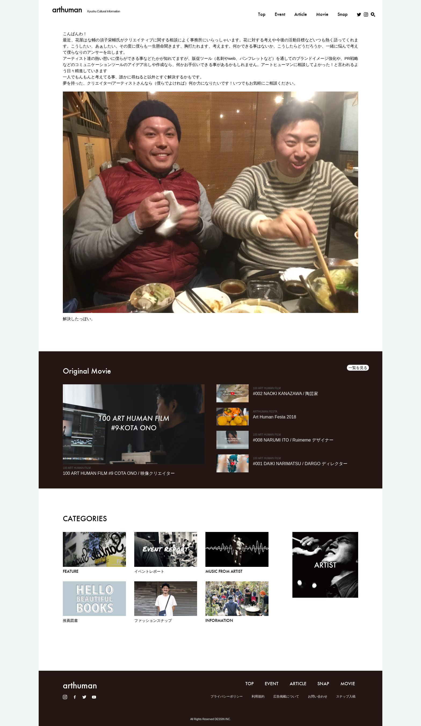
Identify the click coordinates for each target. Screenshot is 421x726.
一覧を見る (358, 368)
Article (300, 10)
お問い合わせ (317, 696)
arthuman (67, 9)
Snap (342, 10)
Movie (322, 10)
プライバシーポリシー (226, 696)
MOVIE (347, 684)
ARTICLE (298, 684)
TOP (249, 684)
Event (280, 10)
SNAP (323, 684)
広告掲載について (286, 696)
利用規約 (258, 696)
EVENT (271, 684)
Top (262, 10)
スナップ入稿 (345, 696)
